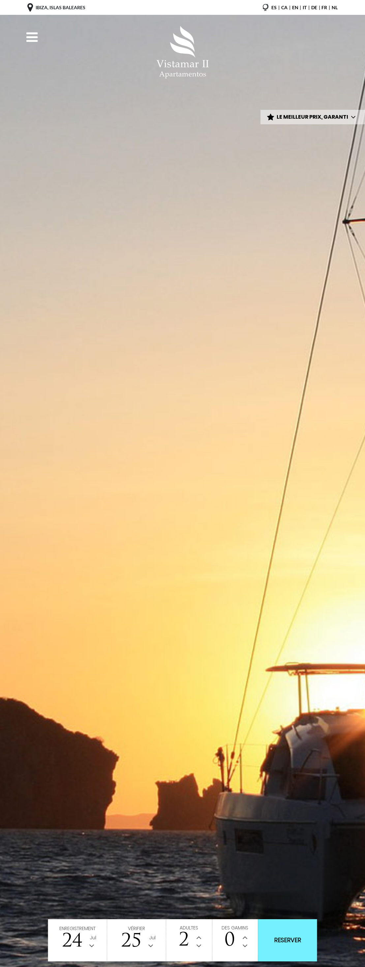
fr (324, 7)
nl (335, 7)
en (295, 7)
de (314, 7)
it (305, 7)
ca (284, 7)
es (274, 7)
